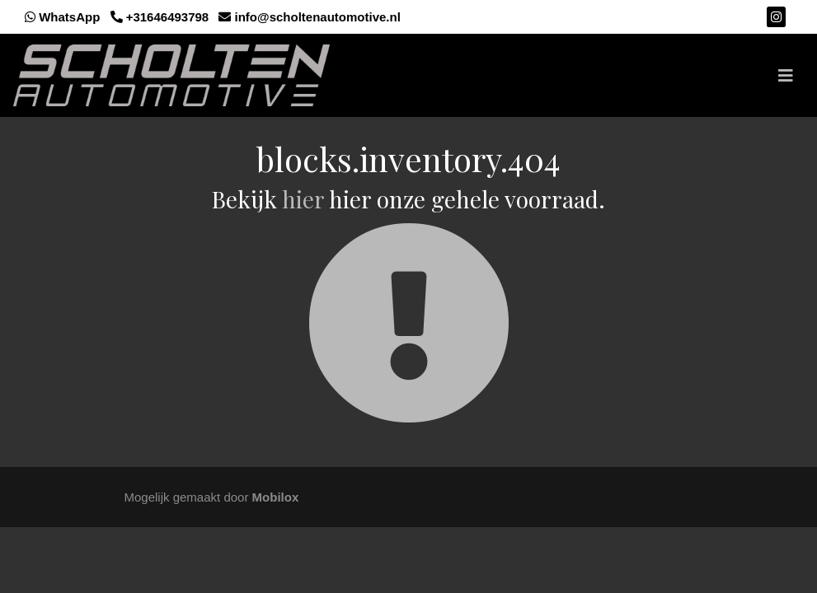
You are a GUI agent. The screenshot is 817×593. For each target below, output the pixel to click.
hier (303, 199)
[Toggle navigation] (786, 75)
